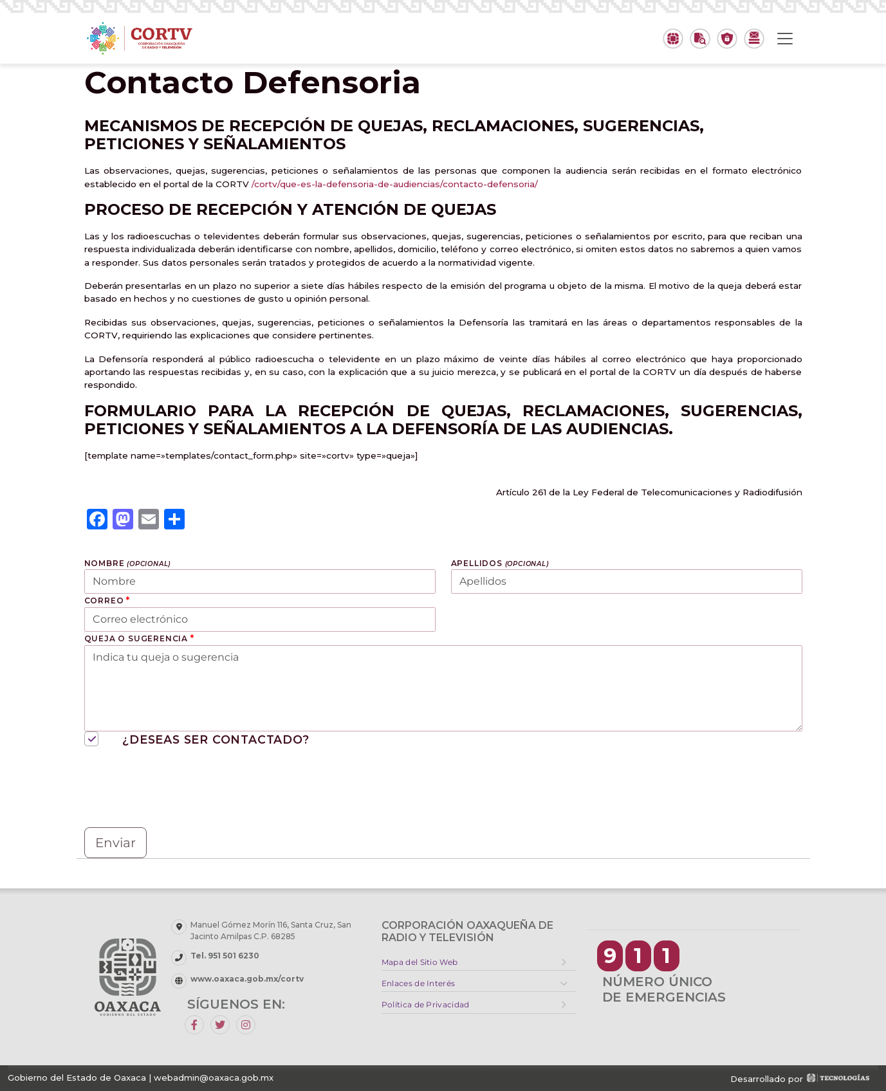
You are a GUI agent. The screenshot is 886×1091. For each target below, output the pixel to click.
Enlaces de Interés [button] (418, 983)
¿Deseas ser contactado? (196, 739)
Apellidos (500, 563)
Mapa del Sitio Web (419, 962)
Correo (107, 600)
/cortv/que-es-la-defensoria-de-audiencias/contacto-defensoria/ (395, 184)
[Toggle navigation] (785, 38)
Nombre (127, 563)
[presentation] (182, 789)
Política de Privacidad (426, 1004)
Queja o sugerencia (139, 638)
